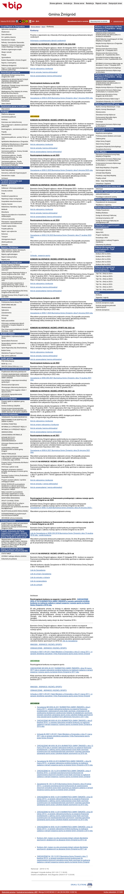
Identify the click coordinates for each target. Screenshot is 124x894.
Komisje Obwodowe (102, 46)
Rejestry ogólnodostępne (9, 254)
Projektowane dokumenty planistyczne (13, 372)
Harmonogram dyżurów (103, 170)
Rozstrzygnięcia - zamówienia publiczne (14, 129)
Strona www (79, 3)
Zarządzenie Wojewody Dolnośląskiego (108, 68)
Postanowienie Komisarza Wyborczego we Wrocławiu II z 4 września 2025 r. (108, 91)
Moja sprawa (5, 109)
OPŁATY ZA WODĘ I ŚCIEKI (10, 501)
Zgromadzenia (6, 57)
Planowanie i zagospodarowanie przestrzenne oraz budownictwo (11, 222)
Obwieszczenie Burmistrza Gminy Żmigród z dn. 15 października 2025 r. (108, 54)
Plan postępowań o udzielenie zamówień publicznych (14, 125)
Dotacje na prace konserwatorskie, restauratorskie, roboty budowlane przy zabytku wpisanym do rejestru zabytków (14, 410)
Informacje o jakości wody (9, 467)
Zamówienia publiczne (8, 117)
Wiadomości (5, 32)
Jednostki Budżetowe (103, 194)
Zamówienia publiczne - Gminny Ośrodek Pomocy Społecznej (14, 152)
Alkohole (4, 185)
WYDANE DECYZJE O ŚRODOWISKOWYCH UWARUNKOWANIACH (8, 439)
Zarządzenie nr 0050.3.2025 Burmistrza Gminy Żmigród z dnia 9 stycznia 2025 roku (61, 170)
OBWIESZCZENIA (7, 432)
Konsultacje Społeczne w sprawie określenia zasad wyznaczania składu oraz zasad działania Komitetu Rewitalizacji (13, 98)
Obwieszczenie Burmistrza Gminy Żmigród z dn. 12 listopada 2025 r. (107, 49)
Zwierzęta (4, 245)
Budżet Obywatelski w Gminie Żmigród (13, 60)
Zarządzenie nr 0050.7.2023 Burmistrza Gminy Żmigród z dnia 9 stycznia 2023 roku (61, 313)
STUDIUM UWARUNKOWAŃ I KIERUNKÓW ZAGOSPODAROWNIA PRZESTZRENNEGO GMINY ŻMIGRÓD (15, 376)
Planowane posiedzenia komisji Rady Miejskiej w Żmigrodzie (108, 155)
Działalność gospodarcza (9, 196)
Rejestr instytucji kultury (9, 257)
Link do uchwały (36, 585)
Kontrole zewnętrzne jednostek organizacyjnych (106, 306)
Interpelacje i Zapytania (103, 183)
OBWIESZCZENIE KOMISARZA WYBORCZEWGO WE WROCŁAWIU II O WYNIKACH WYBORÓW (108, 34)
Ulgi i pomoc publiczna (8, 356)
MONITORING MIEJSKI (8, 305)
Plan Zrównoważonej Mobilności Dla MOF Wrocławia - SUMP (14, 330)
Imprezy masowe (6, 204)
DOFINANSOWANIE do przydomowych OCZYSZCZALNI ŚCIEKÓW (13, 514)
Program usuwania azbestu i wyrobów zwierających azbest (13, 480)
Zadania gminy (100, 138)
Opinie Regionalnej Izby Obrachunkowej (14, 348)
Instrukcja (68, 3)
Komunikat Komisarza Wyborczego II (108, 99)
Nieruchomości (6, 134)
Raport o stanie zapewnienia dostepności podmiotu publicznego (14, 69)
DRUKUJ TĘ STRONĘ (82, 884)
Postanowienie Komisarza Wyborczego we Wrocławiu (108, 71)
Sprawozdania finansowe (9, 341)
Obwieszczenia (6, 307)
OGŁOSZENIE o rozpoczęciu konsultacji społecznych (14, 381)
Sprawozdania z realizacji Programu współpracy (107, 241)
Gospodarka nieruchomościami (11, 201)
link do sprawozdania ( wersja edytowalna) (46, 487)
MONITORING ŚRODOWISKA (10, 498)
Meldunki (4, 209)
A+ (33, 21)
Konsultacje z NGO (102, 238)
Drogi (3, 193)
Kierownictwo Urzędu (8, 40)
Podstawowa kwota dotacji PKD (11, 302)
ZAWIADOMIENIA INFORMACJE (11, 435)
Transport (4, 237)
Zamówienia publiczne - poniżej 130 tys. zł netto (15, 138)
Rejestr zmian (101, 3)
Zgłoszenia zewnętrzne (8, 29)
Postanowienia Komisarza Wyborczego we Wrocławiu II (108, 125)
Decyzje (3, 318)
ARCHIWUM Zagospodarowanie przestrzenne (11, 395)
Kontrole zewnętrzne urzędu (105, 303)
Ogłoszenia (5, 310)
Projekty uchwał (101, 178)
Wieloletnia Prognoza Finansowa (12, 353)
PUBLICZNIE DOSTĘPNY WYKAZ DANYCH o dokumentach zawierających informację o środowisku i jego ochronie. (14, 458)
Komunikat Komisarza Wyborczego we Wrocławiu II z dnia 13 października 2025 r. (109, 59)
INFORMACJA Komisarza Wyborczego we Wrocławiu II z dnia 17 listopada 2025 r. (109, 64)
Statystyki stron (115, 3)
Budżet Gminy (5, 350)
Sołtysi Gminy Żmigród (103, 141)
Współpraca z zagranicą (103, 205)
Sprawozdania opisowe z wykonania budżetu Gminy (13, 344)
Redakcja (90, 3)
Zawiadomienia (6, 313)
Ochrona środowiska (8, 219)
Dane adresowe (6, 34)
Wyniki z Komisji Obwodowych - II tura (108, 107)
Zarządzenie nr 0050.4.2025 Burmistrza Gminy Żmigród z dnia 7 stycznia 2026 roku (61, 98)
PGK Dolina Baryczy (7, 361)
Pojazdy (4, 132)
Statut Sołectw (6, 103)
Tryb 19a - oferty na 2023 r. (104, 281)
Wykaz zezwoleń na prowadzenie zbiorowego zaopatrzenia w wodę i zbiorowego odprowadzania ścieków (13, 493)
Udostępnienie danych (8, 239)
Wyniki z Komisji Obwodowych (105, 109)
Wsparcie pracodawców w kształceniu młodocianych (13, 215)
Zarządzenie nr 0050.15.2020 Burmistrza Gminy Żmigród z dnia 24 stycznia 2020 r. (61, 508)
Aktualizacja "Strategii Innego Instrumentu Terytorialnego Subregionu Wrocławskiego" (14, 87)
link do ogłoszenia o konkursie (41, 69)
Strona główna (56, 3)
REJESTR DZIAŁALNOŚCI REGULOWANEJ (14, 511)
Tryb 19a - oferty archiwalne (105, 289)
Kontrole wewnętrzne (102, 310)
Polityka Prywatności (102, 210)
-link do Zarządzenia (69, 641)
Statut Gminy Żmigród (103, 144)
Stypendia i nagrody (102, 297)
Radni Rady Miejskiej (8, 170)
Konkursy (4, 119)
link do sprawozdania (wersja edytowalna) (46, 76)
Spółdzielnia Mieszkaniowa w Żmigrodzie (14, 141)
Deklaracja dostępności (8, 65)
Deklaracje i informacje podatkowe (12, 188)
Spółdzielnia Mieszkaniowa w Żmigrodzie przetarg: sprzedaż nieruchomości (14, 145)
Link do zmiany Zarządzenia (40, 574)
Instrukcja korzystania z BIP (105, 218)
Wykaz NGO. (100, 232)
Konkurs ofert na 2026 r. (103, 254)
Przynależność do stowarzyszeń (106, 202)
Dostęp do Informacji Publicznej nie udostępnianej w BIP (107, 221)
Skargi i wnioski (6, 52)
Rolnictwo (4, 234)
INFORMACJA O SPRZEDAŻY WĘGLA (13, 429)
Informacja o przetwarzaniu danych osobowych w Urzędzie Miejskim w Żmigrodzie (12, 325)
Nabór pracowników (7, 321)
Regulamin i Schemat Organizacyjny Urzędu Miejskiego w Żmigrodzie (12, 46)
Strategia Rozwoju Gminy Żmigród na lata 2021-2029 (14, 296)
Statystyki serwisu (9, 892)
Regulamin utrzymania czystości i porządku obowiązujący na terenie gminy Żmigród (14, 471)
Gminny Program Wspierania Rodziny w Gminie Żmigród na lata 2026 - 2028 (14, 273)
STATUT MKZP (6, 553)
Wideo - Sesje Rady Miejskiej (105, 181)
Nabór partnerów (6, 148)
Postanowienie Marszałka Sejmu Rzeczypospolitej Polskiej (106, 118)
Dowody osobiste (7, 191)
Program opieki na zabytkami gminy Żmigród (12, 402)
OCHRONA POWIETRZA (9, 424)
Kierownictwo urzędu (8, 175)
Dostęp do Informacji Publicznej (106, 215)
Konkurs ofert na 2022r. (103, 264)
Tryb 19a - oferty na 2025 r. (104, 276)
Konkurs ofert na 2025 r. (103, 256)
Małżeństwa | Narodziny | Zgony (11, 207)
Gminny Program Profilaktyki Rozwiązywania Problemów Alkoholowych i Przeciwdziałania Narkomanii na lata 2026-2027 (14, 267)
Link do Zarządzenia (37, 570)
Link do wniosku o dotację (40, 577)
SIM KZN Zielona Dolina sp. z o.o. (12, 366)
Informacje (4, 315)
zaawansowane (118, 21)
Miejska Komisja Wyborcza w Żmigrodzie (109, 43)
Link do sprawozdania (38, 581)
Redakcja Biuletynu (102, 213)
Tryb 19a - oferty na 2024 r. (104, 279)
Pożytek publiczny (7, 229)
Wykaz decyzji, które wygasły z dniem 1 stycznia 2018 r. (14, 391)
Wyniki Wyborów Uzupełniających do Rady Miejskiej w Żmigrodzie (109, 40)
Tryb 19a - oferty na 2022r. (104, 284)
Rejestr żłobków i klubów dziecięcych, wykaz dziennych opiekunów (13, 251)
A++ (37, 21)
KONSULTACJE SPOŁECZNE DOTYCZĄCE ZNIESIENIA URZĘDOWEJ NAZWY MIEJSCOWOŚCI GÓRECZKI (14, 81)
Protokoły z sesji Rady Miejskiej (106, 175)
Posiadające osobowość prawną (106, 197)
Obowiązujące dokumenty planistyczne (14, 387)
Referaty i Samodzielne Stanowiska (12, 42)
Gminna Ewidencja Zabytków (10, 406)
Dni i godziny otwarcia (8, 37)
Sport (43, 26)
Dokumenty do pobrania (9, 559)
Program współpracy (102, 235)
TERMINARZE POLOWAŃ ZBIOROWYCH (14, 417)
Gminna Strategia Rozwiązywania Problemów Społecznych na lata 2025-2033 (13, 278)
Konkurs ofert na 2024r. (103, 259)
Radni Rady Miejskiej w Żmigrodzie (107, 167)
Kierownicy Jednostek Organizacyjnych (14, 173)
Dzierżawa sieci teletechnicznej (11, 122)
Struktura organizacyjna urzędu (11, 49)
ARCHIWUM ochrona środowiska (12, 518)
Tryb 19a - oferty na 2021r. (104, 287)
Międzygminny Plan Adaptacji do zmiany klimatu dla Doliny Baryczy (14, 92)
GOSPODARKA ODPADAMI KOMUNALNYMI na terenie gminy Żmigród (12, 449)
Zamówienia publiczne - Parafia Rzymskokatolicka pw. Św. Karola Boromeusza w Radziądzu (12, 163)
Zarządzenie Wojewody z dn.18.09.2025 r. (109, 101)
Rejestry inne (5, 259)
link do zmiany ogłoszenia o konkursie (44, 425)
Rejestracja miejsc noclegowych (11, 199)
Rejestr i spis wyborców (9, 231)
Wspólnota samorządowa (104, 133)
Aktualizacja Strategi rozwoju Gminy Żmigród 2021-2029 (13, 76)
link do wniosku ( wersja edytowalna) (44, 484)
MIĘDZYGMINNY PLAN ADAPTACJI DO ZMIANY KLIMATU (14, 420)
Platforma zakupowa (8, 114)
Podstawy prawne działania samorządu (108, 136)
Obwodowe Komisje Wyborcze (105, 115)
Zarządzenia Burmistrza (103, 149)
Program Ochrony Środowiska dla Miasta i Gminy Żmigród (14, 463)
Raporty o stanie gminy (8, 63)
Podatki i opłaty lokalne (8, 226)
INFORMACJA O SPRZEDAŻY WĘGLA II (14, 427)
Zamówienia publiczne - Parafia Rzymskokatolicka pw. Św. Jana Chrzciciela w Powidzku (11, 157)
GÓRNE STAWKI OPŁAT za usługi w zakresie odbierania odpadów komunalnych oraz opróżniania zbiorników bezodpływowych (15, 505)
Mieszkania (5, 212)
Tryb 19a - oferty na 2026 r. (104, 273)
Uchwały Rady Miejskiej (103, 173)
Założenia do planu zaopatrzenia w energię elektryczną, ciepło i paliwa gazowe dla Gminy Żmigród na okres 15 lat (14, 285)
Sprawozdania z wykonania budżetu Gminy (12, 337)
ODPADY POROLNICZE (8, 454)
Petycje (3, 55)
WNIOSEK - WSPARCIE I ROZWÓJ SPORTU (46, 644)
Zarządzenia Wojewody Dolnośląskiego (108, 146)
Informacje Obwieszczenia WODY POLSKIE (12, 444)
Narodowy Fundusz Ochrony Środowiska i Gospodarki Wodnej (14, 476)
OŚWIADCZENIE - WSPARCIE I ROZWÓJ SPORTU (48, 648)
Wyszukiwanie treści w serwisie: (78, 21)
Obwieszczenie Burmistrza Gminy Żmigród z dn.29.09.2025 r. (106, 95)
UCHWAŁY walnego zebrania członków (13, 556)
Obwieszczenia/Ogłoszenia (10, 385)
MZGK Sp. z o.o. (6, 364)
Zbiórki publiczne (6, 242)
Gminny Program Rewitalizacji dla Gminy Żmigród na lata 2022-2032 (14, 291)
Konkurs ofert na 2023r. (103, 262)
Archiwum (4, 178)
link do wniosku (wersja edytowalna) (44, 72)
